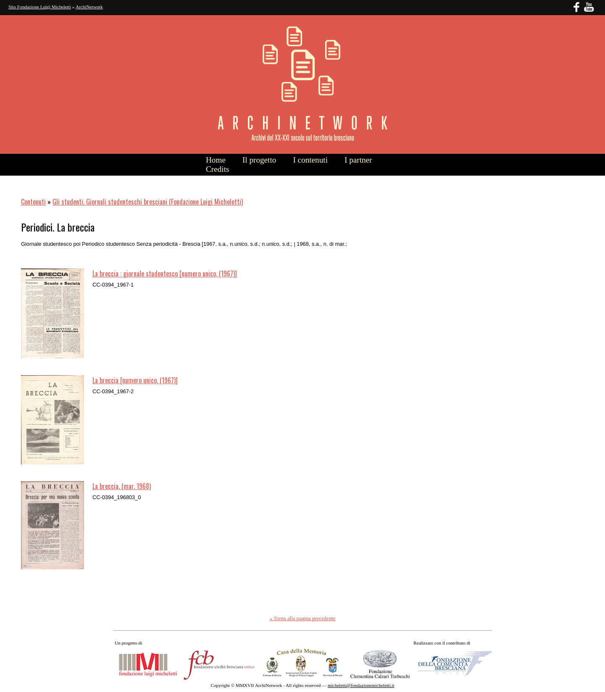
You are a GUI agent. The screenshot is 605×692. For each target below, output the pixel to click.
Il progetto (259, 159)
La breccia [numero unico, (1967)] (135, 380)
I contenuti (310, 159)
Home (216, 159)
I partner (358, 159)
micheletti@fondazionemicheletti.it (361, 685)
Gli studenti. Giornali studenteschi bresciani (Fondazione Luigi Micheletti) (148, 202)
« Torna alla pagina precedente (303, 618)
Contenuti (33, 202)
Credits (217, 169)
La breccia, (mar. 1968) (121, 486)
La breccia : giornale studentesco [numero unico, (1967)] (164, 273)
